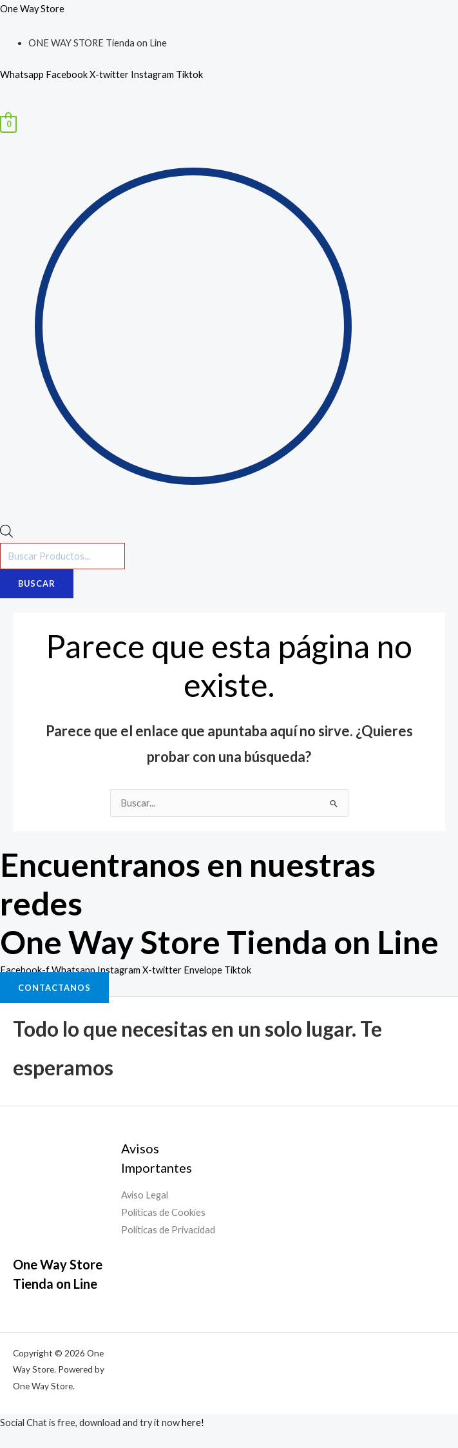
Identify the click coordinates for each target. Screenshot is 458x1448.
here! (193, 1422)
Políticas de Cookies (163, 1212)
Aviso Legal (144, 1194)
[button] (229, 108)
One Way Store (32, 8)
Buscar (36, 583)
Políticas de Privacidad (168, 1229)
